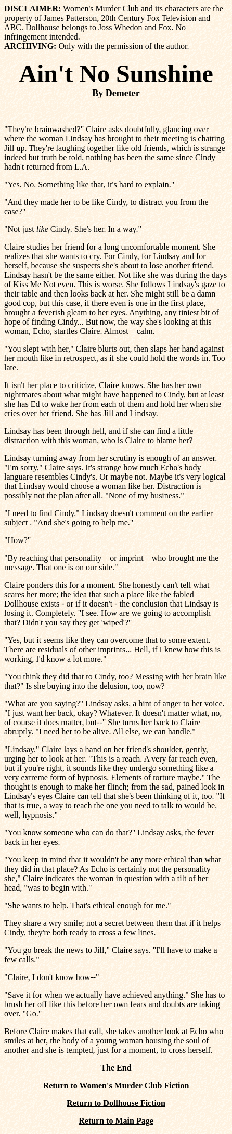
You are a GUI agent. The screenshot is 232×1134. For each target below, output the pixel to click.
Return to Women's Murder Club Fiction (116, 1085)
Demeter (123, 93)
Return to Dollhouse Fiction (116, 1103)
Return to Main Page (116, 1120)
